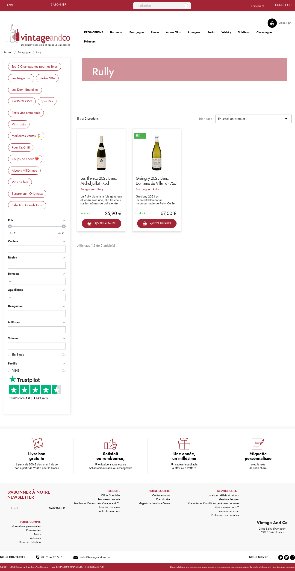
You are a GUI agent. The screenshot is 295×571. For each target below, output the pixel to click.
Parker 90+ (47, 78)
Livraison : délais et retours (223, 495)
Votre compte (30, 522)
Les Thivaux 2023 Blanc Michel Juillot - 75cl (98, 181)
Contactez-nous (161, 495)
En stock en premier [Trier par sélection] (253, 118)
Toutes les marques (109, 511)
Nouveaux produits (109, 499)
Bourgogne (87, 189)
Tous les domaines (109, 507)
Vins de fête (20, 182)
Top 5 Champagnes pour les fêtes (34, 66)
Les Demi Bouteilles (25, 89)
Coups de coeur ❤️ (25, 159)
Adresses (35, 538)
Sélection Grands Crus (27, 205)
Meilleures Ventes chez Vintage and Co (97, 503)
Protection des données (225, 515)
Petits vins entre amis (26, 112)
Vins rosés (19, 124)
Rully (100, 189)
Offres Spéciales (110, 495)
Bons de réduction (30, 542)
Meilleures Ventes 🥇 (26, 136)
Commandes (33, 530)
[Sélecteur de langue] (258, 6)
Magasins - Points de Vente (154, 503)
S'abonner (58, 4)
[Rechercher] (162, 5)
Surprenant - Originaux (27, 193)
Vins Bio (47, 101)
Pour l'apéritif (21, 147)
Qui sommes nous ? (227, 507)
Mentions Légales (229, 499)
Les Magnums (21, 78)
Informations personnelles (26, 526)
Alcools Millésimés (24, 170)
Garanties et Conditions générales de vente (213, 503)
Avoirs (37, 534)
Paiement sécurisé (228, 511)
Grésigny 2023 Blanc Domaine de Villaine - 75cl (156, 181)
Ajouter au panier (101, 223)
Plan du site (163, 499)
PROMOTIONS (22, 101)
